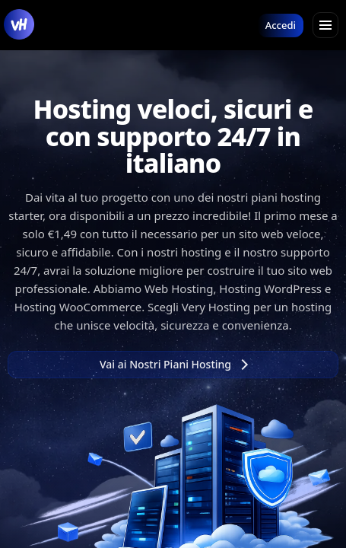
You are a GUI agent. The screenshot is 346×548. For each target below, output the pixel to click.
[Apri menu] (325, 25)
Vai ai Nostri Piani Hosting (174, 364)
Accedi (280, 25)
